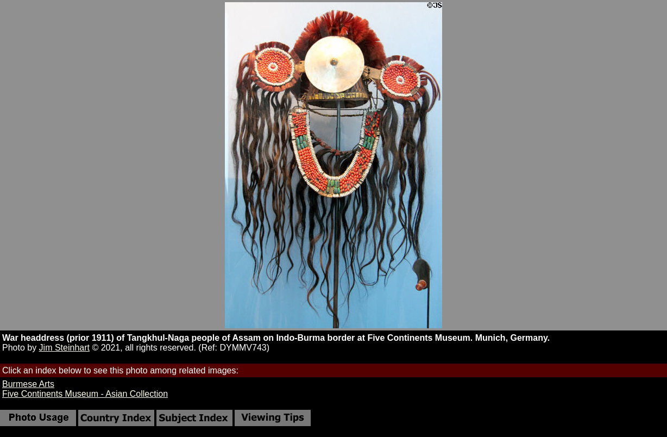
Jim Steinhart (64, 347)
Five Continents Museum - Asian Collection (85, 393)
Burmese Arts (28, 384)
